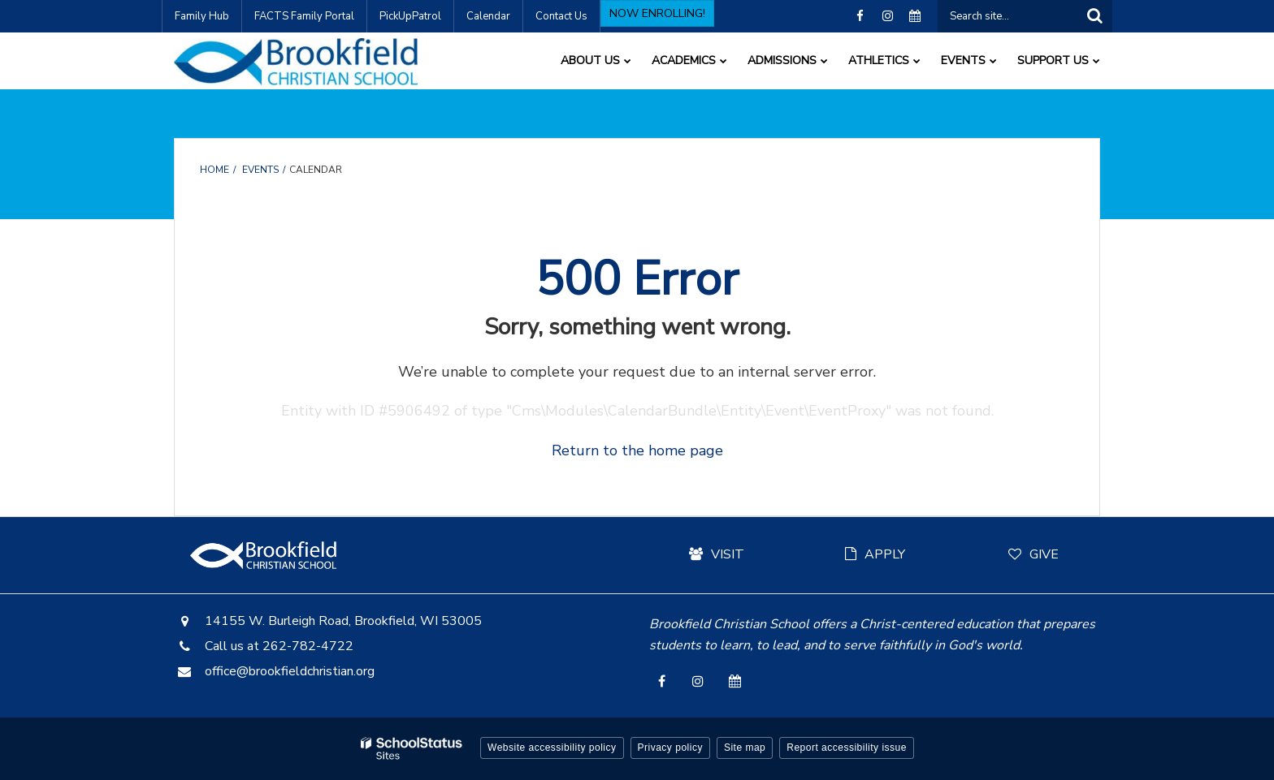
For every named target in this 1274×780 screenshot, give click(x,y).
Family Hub (202, 16)
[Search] (1094, 16)
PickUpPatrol (410, 16)
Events (260, 169)
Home (214, 169)
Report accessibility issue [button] (846, 747)
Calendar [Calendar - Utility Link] (488, 16)
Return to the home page (637, 450)
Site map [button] (744, 747)
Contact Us (561, 16)
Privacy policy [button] (670, 747)
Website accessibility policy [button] (552, 747)
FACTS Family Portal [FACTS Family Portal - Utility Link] (304, 16)
